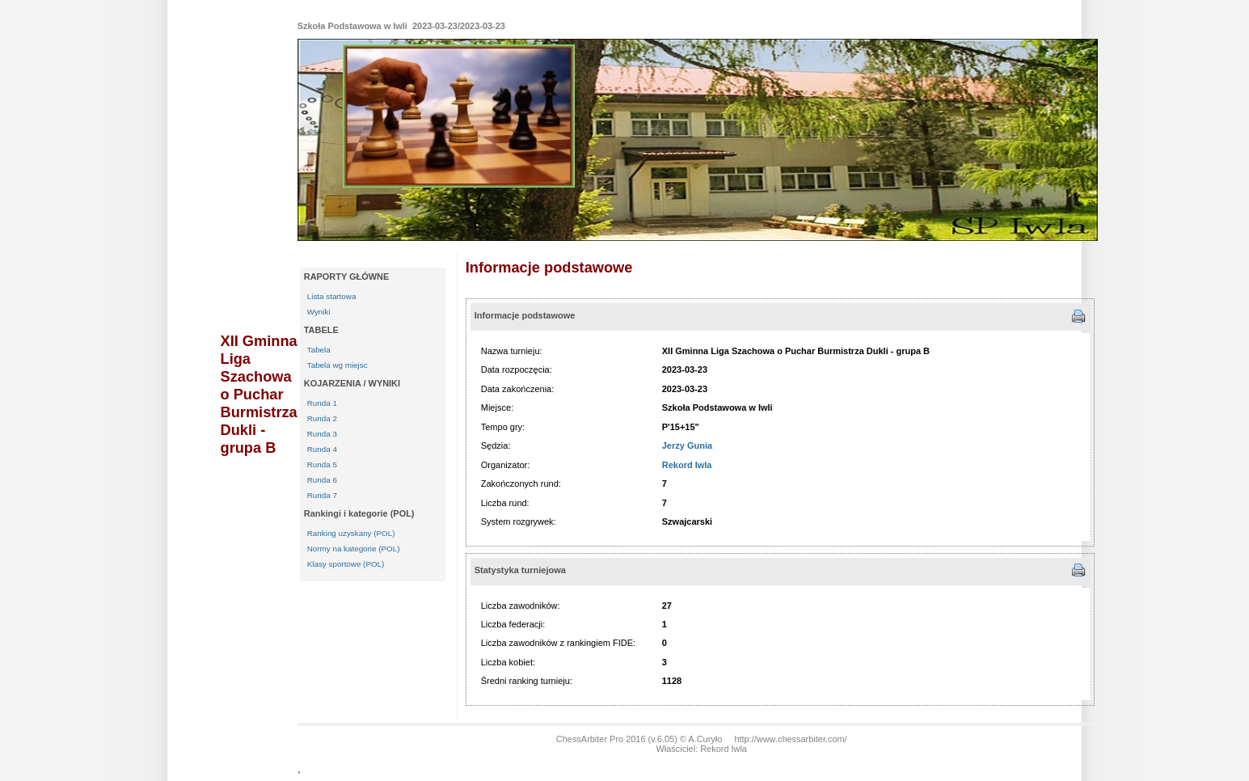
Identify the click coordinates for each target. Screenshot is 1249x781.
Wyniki (319, 311)
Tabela (319, 349)
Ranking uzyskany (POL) (351, 533)
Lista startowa (332, 296)
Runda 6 (322, 479)
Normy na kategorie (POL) (353, 548)
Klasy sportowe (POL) (346, 563)
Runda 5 (322, 464)
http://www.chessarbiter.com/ (790, 739)
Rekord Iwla (687, 465)
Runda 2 (322, 418)
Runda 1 (322, 403)
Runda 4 (322, 449)
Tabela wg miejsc (337, 365)
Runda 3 (322, 433)
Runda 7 (322, 495)
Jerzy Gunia (687, 445)
